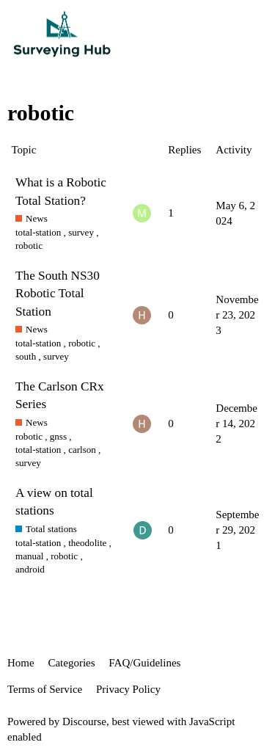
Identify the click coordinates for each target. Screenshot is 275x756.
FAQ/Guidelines (144, 663)
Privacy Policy (128, 689)
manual (29, 555)
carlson (82, 449)
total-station (38, 232)
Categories (71, 663)
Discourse (84, 721)
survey (81, 232)
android (30, 569)
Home (20, 663)
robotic (29, 245)
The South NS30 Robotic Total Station (57, 293)
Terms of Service (44, 689)
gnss (58, 436)
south (25, 356)
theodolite (87, 542)
